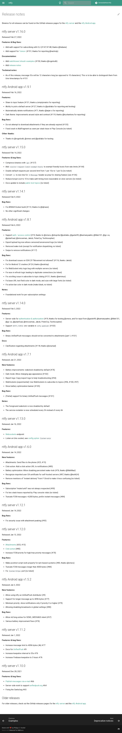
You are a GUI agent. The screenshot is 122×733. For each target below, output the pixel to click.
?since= (22, 51)
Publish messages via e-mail (18, 681)
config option (33, 438)
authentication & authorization (31, 319)
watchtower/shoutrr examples (22, 61)
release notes (15, 65)
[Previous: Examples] (30, 720)
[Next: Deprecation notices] (91, 720)
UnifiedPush (18, 649)
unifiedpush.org (36, 685)
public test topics (32, 183)
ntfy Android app (88, 23)
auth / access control (21, 235)
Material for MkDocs (16, 730)
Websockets (11, 434)
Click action (10, 549)
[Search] (77, 3)
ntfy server (69, 23)
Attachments (11, 545)
